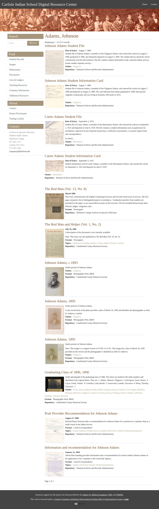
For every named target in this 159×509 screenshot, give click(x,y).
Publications (14, 69)
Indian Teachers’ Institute (114, 243)
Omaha (130, 393)
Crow (127, 390)
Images (12, 64)
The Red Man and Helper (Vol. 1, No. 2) (73, 224)
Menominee (77, 142)
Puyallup (115, 393)
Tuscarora (101, 393)
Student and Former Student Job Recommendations (121, 431)
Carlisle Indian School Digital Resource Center (39, 4)
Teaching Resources (18, 85)
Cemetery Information (19, 90)
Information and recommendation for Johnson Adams (82, 447)
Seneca (123, 393)
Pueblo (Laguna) (104, 390)
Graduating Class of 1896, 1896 (67, 372)
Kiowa (109, 393)
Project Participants (18, 113)
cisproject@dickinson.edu (19, 151)
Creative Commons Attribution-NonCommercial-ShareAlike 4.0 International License (88, 499)
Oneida (121, 390)
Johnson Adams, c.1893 (61, 263)
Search (33, 43)
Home (144, 4)
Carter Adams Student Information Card (72, 156)
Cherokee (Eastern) (60, 396)
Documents (14, 75)
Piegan (133, 390)
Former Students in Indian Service (86, 431)
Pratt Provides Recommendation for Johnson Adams (81, 413)
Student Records (16, 59)
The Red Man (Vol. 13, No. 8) (65, 189)
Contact (154, 4)
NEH (110, 495)
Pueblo (94, 390)
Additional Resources (19, 95)
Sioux (75, 390)
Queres (115, 390)
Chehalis (48, 396)
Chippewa (77, 66)
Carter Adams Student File (63, 117)
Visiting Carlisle (16, 118)
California (138, 393)
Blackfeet (76, 393)
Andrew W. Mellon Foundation (94, 495)
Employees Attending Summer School (88, 243)
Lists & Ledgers (16, 80)
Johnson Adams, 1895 (60, 301)
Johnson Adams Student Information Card (74, 80)
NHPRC (120, 495)
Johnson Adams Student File (64, 46)
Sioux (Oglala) (84, 390)
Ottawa (93, 393)
